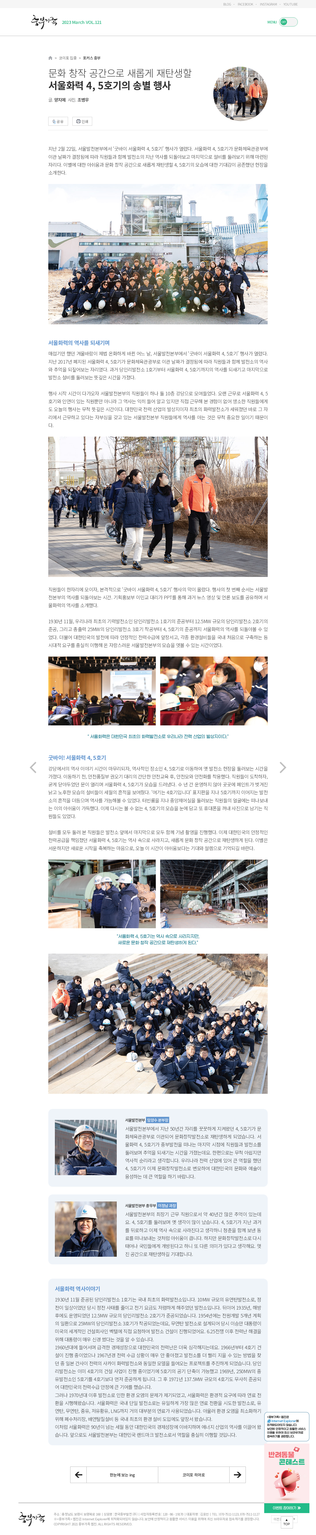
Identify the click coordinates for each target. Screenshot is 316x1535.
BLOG (227, 4)
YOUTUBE (291, 4)
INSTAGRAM (268, 4)
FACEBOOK (245, 4)
